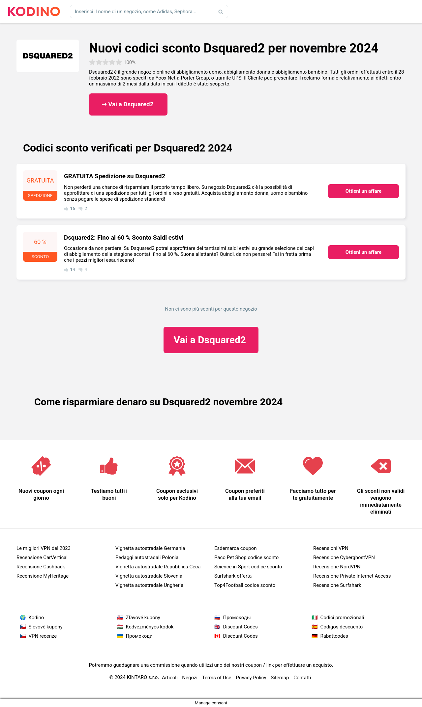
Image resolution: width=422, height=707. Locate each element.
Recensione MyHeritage (42, 576)
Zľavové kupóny (143, 618)
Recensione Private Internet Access (352, 576)
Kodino (36, 618)
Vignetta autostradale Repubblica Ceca (157, 567)
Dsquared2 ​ (210, 340)
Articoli (170, 678)
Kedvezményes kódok (150, 627)
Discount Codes (240, 627)
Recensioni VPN (330, 548)
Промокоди (139, 636)
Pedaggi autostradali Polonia (146, 557)
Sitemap (280, 678)
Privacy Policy (251, 678)
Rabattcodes (334, 636)
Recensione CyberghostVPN (344, 557)
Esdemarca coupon (235, 548)
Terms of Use (216, 678)
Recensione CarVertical (42, 557)
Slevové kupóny (46, 627)
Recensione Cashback (40, 567)
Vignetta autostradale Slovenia (148, 576)
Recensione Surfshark (337, 585)
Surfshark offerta (233, 576)
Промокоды (237, 618)
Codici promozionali (342, 618)
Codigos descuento (341, 627)
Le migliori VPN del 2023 (43, 548)
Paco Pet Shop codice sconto (246, 557)
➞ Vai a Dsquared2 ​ (128, 104)
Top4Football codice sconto (244, 585)
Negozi (189, 678)
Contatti (302, 678)
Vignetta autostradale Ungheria (149, 585)
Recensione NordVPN (337, 567)
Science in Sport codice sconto (248, 567)
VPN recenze (43, 636)
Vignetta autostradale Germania (150, 548)
